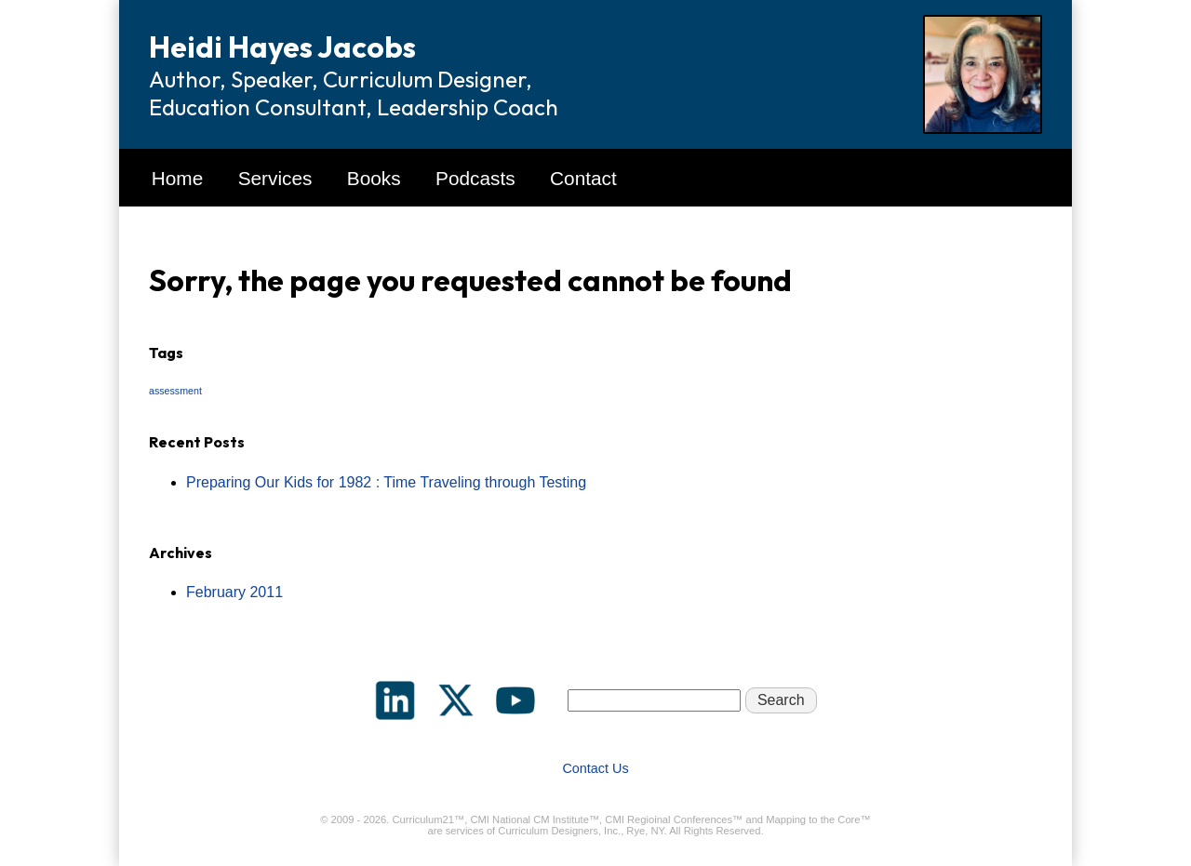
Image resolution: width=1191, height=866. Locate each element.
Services (275, 178)
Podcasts (475, 178)
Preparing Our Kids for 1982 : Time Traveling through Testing (386, 482)
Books (374, 178)
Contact (583, 178)
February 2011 (234, 592)
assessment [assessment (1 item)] (175, 390)
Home (177, 178)
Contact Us (595, 768)
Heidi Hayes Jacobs (282, 46)
